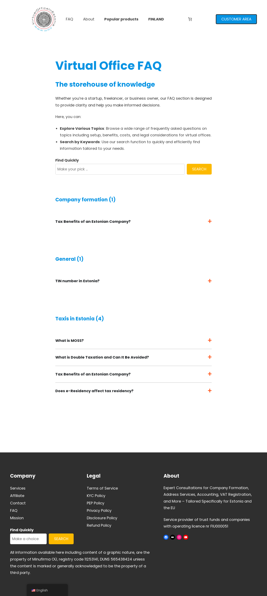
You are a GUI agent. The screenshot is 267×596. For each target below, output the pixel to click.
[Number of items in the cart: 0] (190, 19)
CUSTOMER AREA (236, 19)
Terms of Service (102, 488)
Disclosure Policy (102, 517)
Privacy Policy (99, 510)
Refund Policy (99, 525)
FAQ (13, 510)
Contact (18, 503)
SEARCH (199, 169)
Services (18, 488)
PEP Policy (95, 503)
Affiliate (17, 495)
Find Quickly (67, 160)
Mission (17, 517)
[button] (133, 221)
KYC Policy (96, 495)
